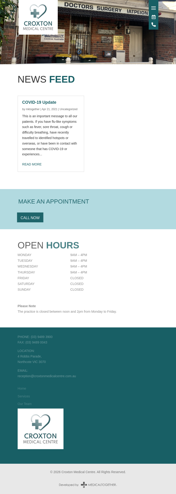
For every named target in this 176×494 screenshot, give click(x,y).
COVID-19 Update (39, 102)
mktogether (33, 109)
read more (32, 164)
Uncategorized (68, 109)
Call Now (25, 218)
